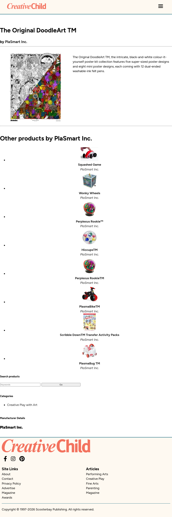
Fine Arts (92, 483)
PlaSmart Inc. (16, 42)
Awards (7, 497)
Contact (7, 479)
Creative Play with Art (22, 405)
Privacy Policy (11, 483)
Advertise (8, 488)
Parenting (92, 488)
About (6, 474)
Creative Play (95, 479)
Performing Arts (97, 474)
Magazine (8, 492)
